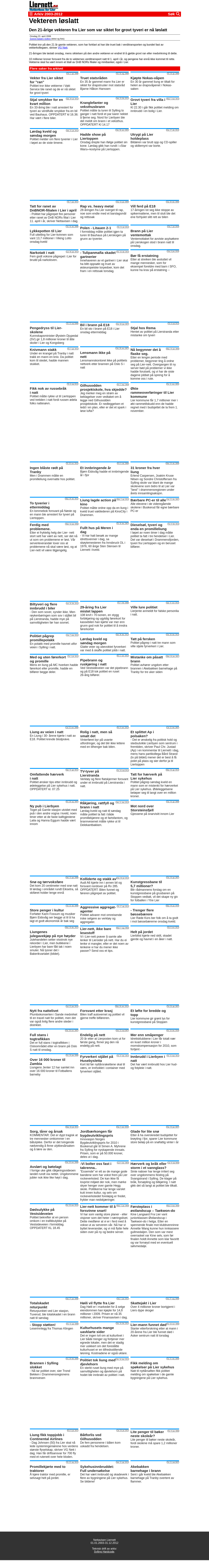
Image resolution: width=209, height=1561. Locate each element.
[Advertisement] (104, 175)
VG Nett (62, 47)
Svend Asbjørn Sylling (40, 38)
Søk (174, 14)
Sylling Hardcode (104, 1551)
